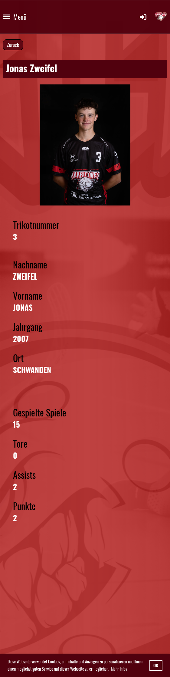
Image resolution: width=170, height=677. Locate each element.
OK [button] (155, 665)
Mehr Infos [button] (119, 668)
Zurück (13, 44)
